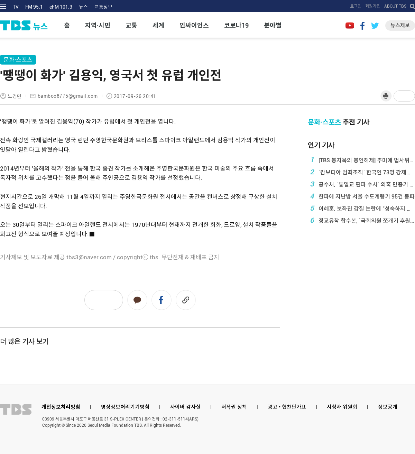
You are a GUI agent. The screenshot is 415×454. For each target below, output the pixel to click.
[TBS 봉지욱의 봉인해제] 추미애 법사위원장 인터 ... (361, 159)
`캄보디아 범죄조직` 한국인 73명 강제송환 (361, 171)
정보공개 (387, 407)
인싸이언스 (194, 25)
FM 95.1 (34, 7)
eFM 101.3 (60, 7)
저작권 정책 (234, 407)
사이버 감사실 (185, 407)
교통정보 (103, 7)
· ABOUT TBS (394, 6)
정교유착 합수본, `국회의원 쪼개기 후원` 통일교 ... (361, 220)
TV (16, 7)
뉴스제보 (400, 25)
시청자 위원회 (342, 407)
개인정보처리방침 (61, 407)
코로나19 (236, 25)
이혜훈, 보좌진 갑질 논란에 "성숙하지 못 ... (361, 208)
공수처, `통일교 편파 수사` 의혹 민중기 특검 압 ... (361, 184)
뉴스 (83, 7)
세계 (158, 25)
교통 (131, 25)
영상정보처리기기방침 (125, 407)
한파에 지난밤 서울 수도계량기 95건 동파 (361, 196)
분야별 (273, 25)
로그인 (355, 6)
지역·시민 (97, 25)
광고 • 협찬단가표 (287, 407)
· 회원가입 (371, 6)
